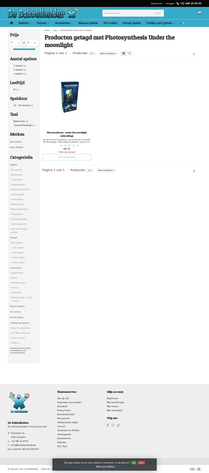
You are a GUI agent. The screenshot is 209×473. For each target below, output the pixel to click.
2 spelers (20, 65)
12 (92, 53)
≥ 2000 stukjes (18, 262)
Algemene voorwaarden (69, 402)
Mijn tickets (112, 406)
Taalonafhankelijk (24, 125)
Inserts (14, 278)
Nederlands (21, 121)
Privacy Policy (64, 410)
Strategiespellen (19, 219)
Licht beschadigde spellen (19, 230)
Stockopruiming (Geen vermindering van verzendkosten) (20, 350)
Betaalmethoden (66, 414)
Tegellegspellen (18, 224)
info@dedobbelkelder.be (23, 445)
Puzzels (43, 23)
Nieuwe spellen (88, 23)
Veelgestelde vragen (67, 422)
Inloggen (170, 3)
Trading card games (160, 23)
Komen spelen (132, 23)
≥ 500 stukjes (17, 252)
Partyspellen (17, 214)
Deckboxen (16, 292)
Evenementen (64, 438)
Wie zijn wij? (63, 398)
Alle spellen (16, 170)
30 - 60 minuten (23, 105)
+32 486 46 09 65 (190, 3)
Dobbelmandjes (18, 283)
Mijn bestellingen (115, 402)
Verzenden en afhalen (68, 430)
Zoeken (157, 13)
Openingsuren (64, 434)
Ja (134, 462)
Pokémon (15, 343)
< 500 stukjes (17, 248)
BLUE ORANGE (16, 147)
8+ (16, 89)
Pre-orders (110, 23)
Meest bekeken (108, 53)
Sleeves (14, 288)
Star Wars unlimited (20, 333)
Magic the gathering (20, 328)
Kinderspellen (17, 204)
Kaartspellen (17, 199)
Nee (141, 462)
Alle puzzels (17, 243)
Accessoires (64, 23)
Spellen (24, 23)
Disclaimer (62, 406)
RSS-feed (62, 446)
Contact (61, 426)
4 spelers (20, 73)
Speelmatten (17, 273)
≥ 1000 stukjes (18, 257)
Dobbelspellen (18, 184)
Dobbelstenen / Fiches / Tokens (21, 299)
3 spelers (20, 69)
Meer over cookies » (105, 466)
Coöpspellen (17, 179)
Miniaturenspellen (19, 209)
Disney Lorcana (18, 338)
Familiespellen (17, 194)
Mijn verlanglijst (115, 410)
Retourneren (63, 418)
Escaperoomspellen (20, 189)
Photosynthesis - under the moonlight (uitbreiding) (67, 134)
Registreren (156, 3)
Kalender (61, 442)
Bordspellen (16, 175)
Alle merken (15, 142)
